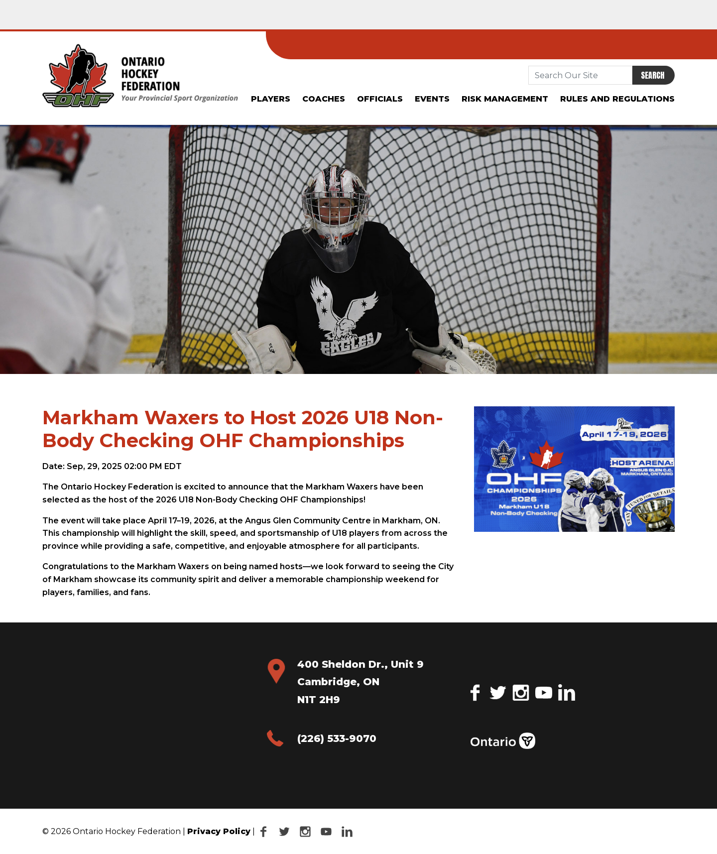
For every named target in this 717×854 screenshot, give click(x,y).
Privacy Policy (218, 831)
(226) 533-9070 (336, 738)
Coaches (323, 99)
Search (652, 75)
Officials (380, 99)
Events (432, 99)
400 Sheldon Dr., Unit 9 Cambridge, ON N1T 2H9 (360, 682)
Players (270, 99)
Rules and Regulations (617, 99)
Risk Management (505, 99)
